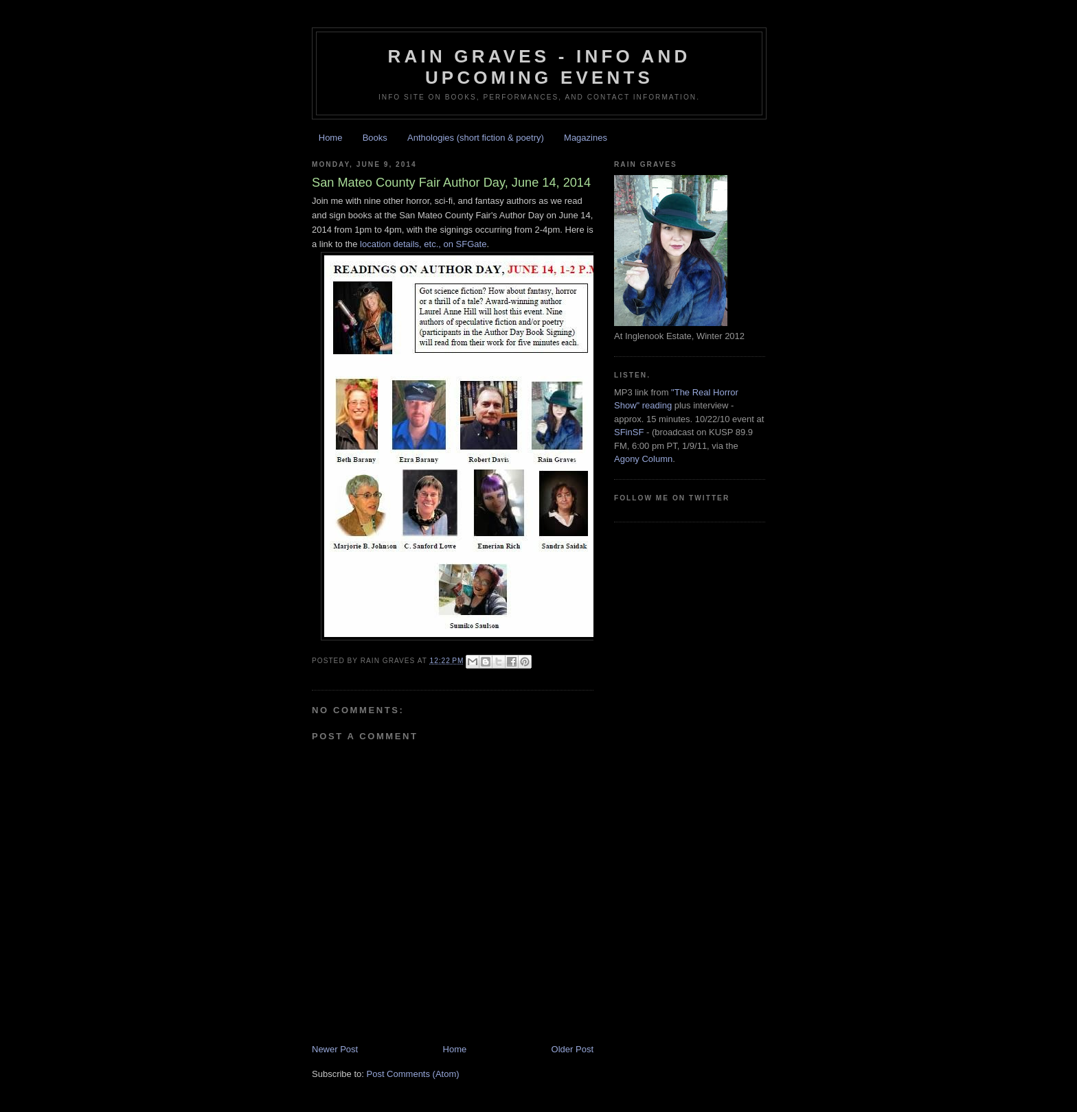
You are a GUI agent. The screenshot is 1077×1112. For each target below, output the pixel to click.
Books (375, 137)
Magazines (585, 137)
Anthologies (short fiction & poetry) (475, 137)
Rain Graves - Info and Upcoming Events (539, 67)
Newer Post (335, 1049)
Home (331, 137)
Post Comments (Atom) (413, 1074)
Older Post (572, 1049)
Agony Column (643, 459)
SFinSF (629, 432)
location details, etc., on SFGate (423, 244)
